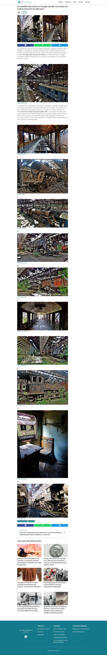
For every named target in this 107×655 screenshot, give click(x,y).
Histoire (87, 2)
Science (60, 2)
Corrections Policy (59, 632)
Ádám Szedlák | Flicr (21, 518)
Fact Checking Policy (60, 629)
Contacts (40, 632)
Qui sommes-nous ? (43, 629)
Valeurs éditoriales (59, 634)
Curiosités (68, 2)
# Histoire (31, 521)
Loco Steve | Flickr (21, 194)
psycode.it (40, 634)
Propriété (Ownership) (60, 637)
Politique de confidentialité (80, 629)
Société (80, 2)
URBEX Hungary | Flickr (22, 103)
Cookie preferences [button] (78, 632)
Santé (74, 2)
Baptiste (25, 11)
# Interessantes (22, 521)
